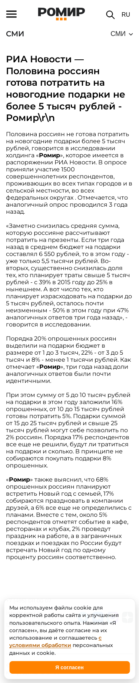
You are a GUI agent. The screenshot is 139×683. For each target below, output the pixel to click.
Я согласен (69, 667)
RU (126, 15)
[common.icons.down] (121, 34)
